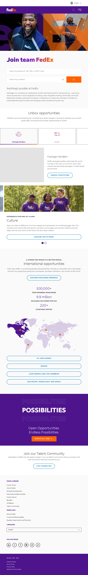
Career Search (73, 10)
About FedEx (11, 514)
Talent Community (13, 506)
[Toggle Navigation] (79, 10)
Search (73, 79)
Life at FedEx (11, 488)
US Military (10, 503)
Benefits (9, 500)
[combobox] (44, 71)
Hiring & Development (14, 491)
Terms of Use (10, 564)
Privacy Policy (11, 567)
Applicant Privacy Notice (14, 569)
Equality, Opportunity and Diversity (19, 520)
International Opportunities (16, 494)
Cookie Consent (11, 562)
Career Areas (11, 485)
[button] (63, 79)
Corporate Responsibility (15, 517)
